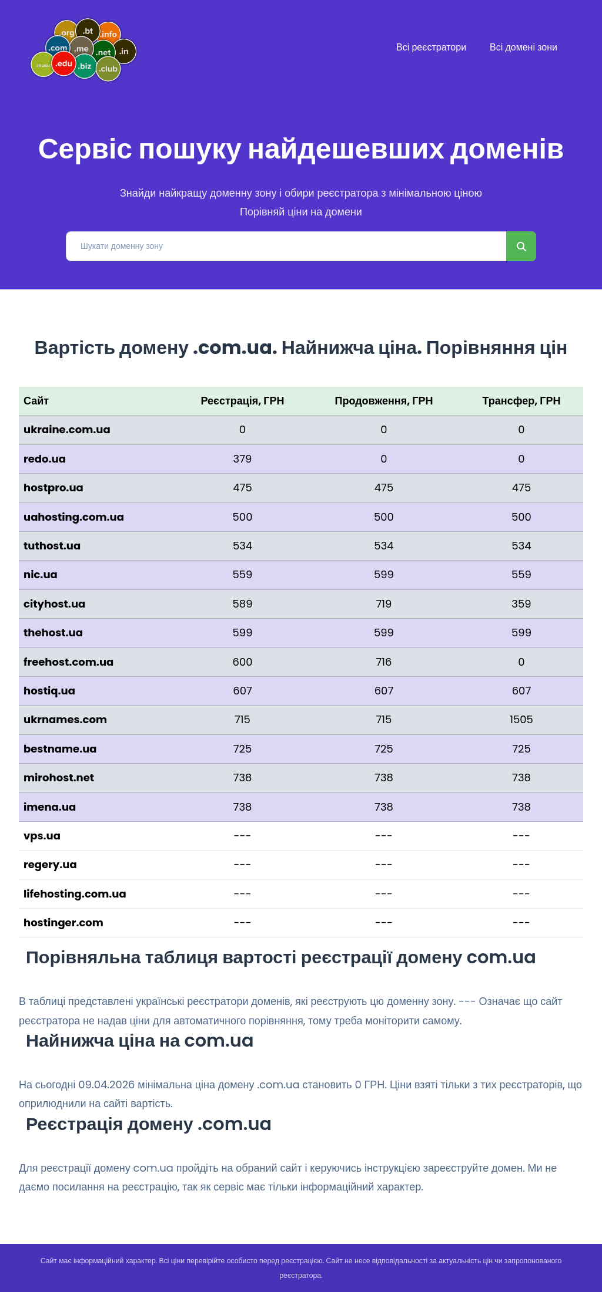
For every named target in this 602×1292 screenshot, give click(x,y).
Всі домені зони (523, 47)
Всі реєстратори (431, 47)
